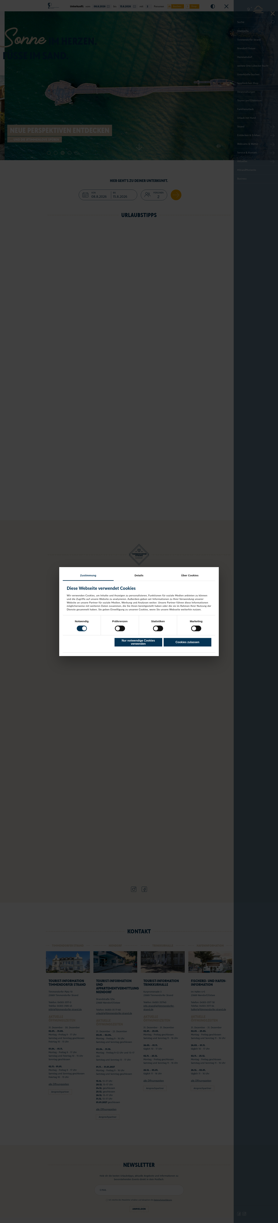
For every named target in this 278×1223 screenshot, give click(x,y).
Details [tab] (139, 575)
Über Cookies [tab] (190, 575)
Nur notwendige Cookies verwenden (138, 642)
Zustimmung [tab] (88, 575)
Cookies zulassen (187, 642)
